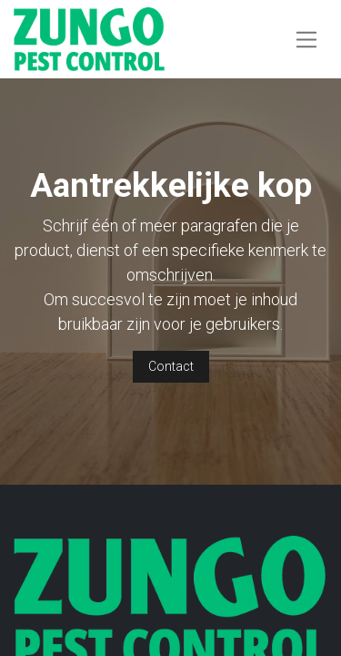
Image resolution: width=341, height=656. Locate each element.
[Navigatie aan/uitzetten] (307, 38)
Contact (171, 366)
